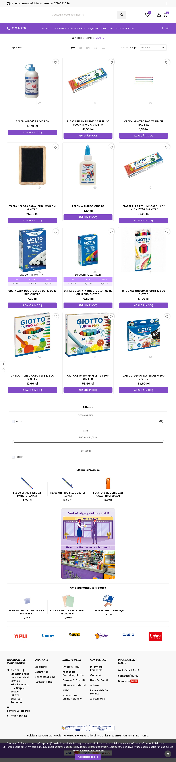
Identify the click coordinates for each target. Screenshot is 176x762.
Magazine (41, 671)
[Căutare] (83, 17)
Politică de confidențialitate (73, 677)
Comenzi (95, 679)
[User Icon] (159, 17)
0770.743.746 (19, 720)
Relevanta (153, 51)
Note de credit (99, 684)
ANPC (65, 694)
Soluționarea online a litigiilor (72, 701)
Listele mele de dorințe (99, 696)
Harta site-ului (43, 686)
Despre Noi (41, 676)
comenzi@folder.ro (18, 715)
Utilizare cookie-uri (74, 689)
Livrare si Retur (71, 671)
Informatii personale (96, 672)
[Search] (121, 16)
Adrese (94, 689)
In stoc (89, 425)
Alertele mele (97, 702)
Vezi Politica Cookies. (92, 750)
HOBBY (89, 461)
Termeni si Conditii (73, 684)
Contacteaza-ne (45, 681)
